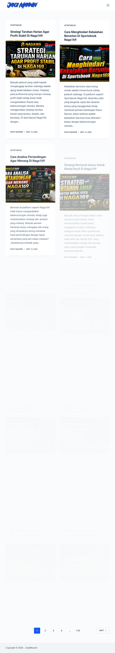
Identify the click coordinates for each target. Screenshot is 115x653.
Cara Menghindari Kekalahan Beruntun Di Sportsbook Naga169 (83, 36)
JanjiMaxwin (31, 647)
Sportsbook (16, 25)
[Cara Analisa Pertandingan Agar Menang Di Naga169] (30, 187)
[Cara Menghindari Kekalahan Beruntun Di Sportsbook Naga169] (84, 63)
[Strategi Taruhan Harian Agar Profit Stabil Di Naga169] (30, 59)
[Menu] (108, 5)
